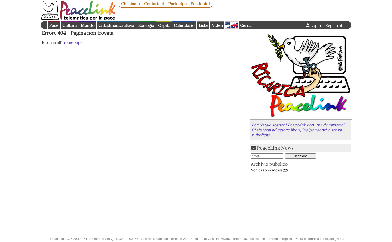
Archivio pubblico (269, 164)
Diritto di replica (280, 239)
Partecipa (177, 3)
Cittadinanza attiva (116, 25)
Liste (203, 25)
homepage (73, 42)
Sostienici (200, 3)
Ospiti (164, 25)
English (231, 25)
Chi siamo (130, 3)
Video (217, 25)
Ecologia (146, 25)
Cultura (69, 25)
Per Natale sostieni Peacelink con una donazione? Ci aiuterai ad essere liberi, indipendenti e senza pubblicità (298, 129)
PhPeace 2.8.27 (180, 239)
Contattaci (154, 3)
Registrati (334, 25)
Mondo (87, 25)
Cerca (245, 25)
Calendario (184, 25)
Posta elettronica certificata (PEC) (319, 239)
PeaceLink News (275, 148)
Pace (53, 25)
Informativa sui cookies (249, 239)
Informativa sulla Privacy (212, 239)
